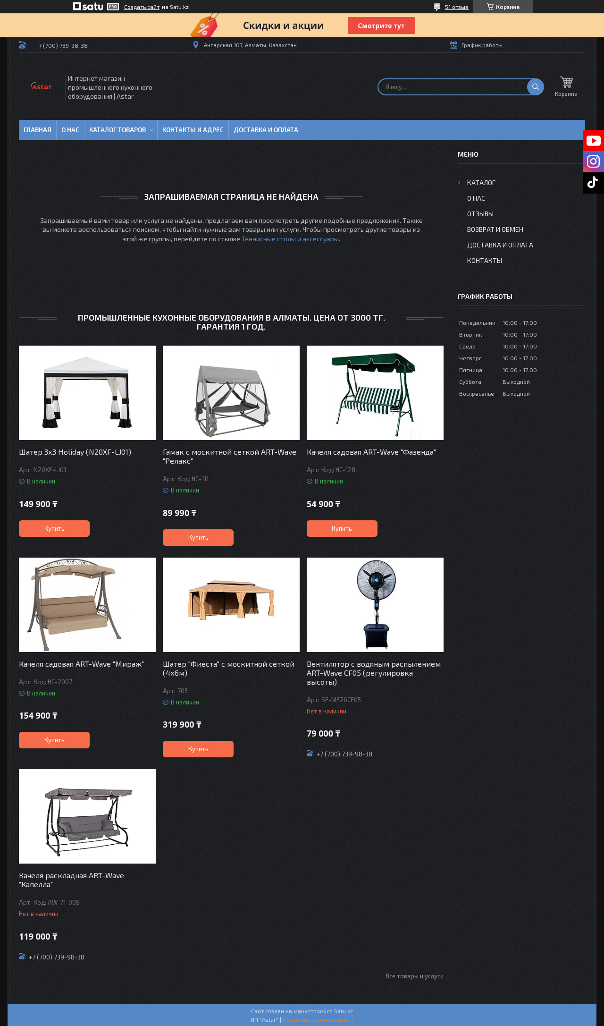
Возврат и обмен (495, 229)
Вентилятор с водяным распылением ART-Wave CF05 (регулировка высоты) (374, 672)
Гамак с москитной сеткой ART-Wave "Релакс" (229, 456)
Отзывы (480, 214)
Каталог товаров (117, 130)
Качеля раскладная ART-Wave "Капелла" (71, 880)
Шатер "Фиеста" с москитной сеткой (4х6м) (228, 668)
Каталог (481, 182)
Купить (54, 528)
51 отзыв (457, 6)
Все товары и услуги (415, 976)
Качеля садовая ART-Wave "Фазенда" (371, 451)
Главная (37, 130)
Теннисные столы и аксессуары (290, 239)
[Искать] (535, 86)
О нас (70, 130)
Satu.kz (343, 1011)
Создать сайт (141, 6)
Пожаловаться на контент (318, 1019)
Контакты (484, 260)
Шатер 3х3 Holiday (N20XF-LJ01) (75, 451)
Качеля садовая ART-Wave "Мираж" (81, 663)
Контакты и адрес (193, 130)
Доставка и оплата (266, 130)
